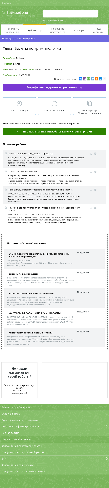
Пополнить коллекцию (12, 30)
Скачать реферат (19, 110)
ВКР (3, 458)
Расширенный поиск (53, 20)
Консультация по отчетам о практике (23, 471)
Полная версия (10, 432)
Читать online (95, 154)
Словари (79, 30)
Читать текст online (54, 110)
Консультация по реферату (17, 465)
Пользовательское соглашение (19, 420)
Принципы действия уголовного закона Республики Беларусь (41, 189)
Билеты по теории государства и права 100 (31, 153)
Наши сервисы (98, 30)
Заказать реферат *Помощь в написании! (89, 111)
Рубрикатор (35, 30)
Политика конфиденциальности (20, 426)
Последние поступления (57, 30)
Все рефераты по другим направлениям (52, 87)
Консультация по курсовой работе (21, 445)
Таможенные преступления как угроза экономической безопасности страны (44, 209)
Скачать (58, 69)
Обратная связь (10, 413)
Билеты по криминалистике (23, 171)
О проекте (6, 3)
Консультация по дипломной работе (22, 452)
